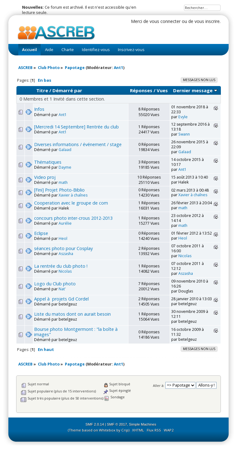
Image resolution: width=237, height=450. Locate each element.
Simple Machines (142, 424)
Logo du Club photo (55, 284)
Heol (63, 238)
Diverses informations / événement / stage (78, 144)
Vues (162, 90)
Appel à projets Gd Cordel (61, 299)
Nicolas (184, 255)
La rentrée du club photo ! (60, 266)
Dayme (65, 167)
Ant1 (118, 67)
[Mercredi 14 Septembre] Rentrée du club (76, 127)
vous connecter (165, 21)
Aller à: (158, 385)
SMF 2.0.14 (95, 424)
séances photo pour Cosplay (63, 248)
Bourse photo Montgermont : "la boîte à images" (76, 331)
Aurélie (65, 223)
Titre (42, 90)
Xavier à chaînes (73, 195)
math (63, 182)
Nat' (62, 289)
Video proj (45, 177)
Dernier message (195, 90)
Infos (39, 109)
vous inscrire (207, 21)
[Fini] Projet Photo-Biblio (59, 190)
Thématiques (47, 162)
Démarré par (67, 90)
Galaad (65, 149)
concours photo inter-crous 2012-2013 (73, 218)
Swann (184, 134)
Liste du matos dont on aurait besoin (72, 314)
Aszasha (66, 253)
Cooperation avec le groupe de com (71, 203)
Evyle (183, 116)
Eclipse (41, 233)
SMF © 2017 (117, 424)
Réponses (141, 90)
